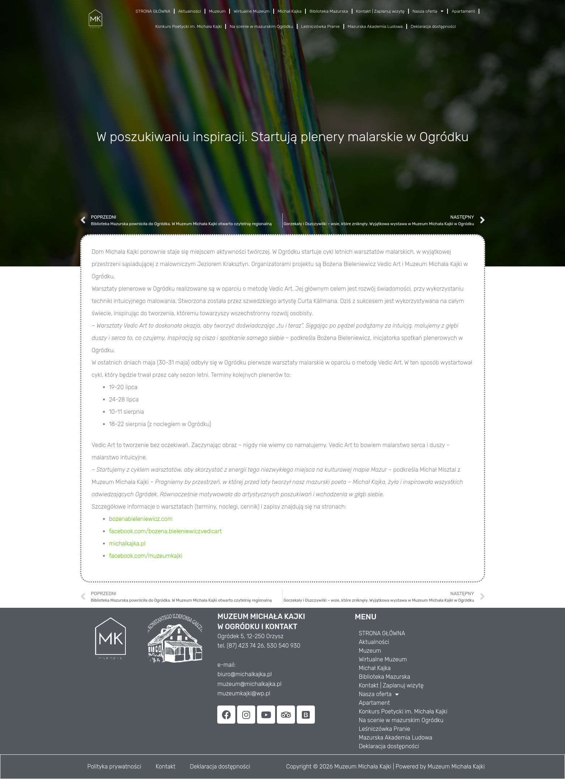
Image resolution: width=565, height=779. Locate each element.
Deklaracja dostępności (433, 26)
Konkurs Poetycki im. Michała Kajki (188, 26)
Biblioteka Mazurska (328, 11)
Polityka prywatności (114, 766)
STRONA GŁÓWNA (153, 11)
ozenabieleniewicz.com (142, 518)
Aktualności (189, 11)
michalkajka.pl (127, 543)
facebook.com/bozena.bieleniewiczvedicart (165, 531)
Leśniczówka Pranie (320, 26)
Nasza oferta (428, 11)
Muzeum (217, 11)
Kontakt (165, 766)
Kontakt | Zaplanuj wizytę (380, 11)
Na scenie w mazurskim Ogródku (261, 26)
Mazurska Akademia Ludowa (375, 26)
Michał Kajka (289, 11)
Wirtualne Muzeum (252, 11)
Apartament (463, 11)
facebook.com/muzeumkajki (146, 555)
